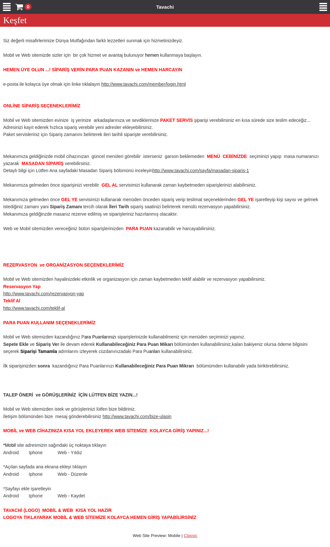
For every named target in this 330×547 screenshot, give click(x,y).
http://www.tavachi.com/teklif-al (34, 308)
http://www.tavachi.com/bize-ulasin (136, 416)
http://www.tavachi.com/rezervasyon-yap (43, 293)
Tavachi (165, 7)
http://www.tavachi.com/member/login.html (143, 84)
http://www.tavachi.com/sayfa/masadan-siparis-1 (200, 170)
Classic (190, 535)
